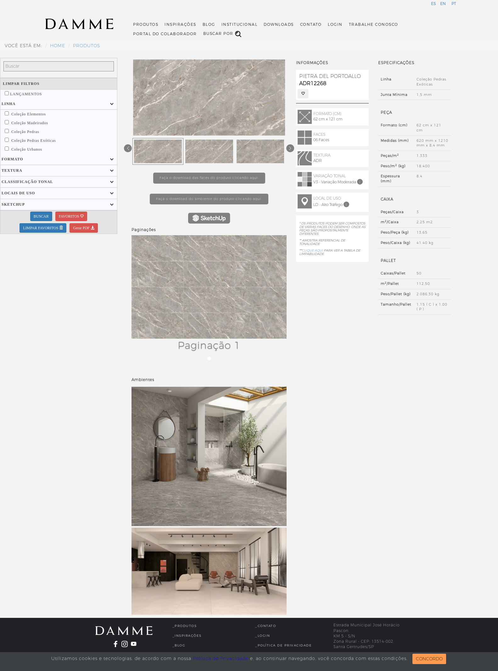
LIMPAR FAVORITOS (43, 228)
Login (335, 24)
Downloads (279, 24)
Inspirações (180, 24)
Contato (311, 24)
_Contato (265, 626)
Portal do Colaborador (165, 33)
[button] (8, 104)
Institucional (239, 24)
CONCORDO (429, 659)
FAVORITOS (71, 216)
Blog (209, 24)
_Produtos (184, 626)
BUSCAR (41, 216)
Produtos (145, 24)
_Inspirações (187, 636)
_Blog (179, 645)
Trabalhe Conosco (373, 24)
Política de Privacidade (221, 659)
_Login (262, 636)
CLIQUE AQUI (312, 250)
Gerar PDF (83, 228)
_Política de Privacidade (283, 645)
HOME (57, 46)
